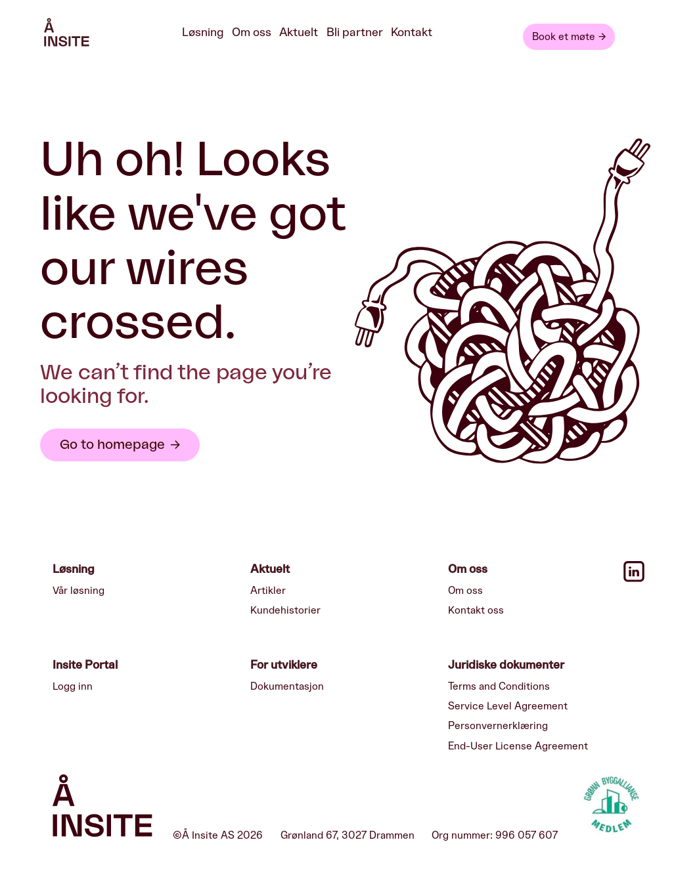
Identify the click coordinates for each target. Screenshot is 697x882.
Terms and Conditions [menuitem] (499, 686)
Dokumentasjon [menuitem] (287, 686)
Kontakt (411, 32)
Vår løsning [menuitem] (78, 590)
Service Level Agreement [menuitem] (508, 706)
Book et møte (563, 37)
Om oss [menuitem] (465, 590)
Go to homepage (112, 445)
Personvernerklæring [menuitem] (498, 726)
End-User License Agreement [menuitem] (518, 746)
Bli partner (354, 32)
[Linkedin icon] (633, 579)
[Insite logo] (102, 808)
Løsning (203, 32)
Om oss (251, 32)
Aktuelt (298, 32)
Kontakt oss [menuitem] (476, 610)
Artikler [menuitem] (268, 590)
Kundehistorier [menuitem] (285, 610)
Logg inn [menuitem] (73, 686)
